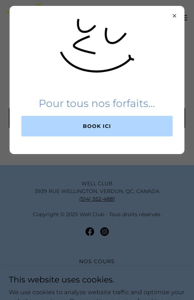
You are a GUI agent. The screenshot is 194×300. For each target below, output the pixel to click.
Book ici (97, 126)
